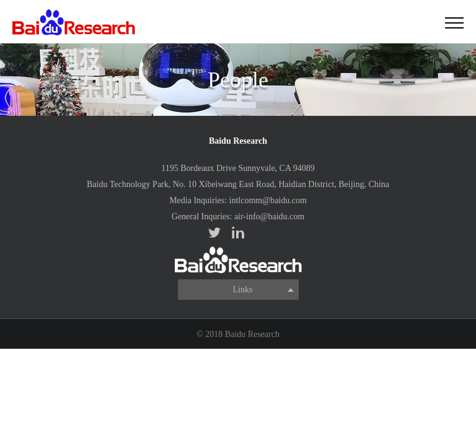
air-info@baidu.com (269, 216)
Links (243, 289)
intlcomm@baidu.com (268, 200)
